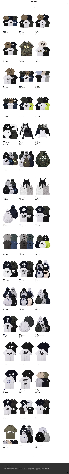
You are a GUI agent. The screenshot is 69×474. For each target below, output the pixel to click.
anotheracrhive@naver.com (24, 468)
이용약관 (43, 468)
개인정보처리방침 (47, 468)
